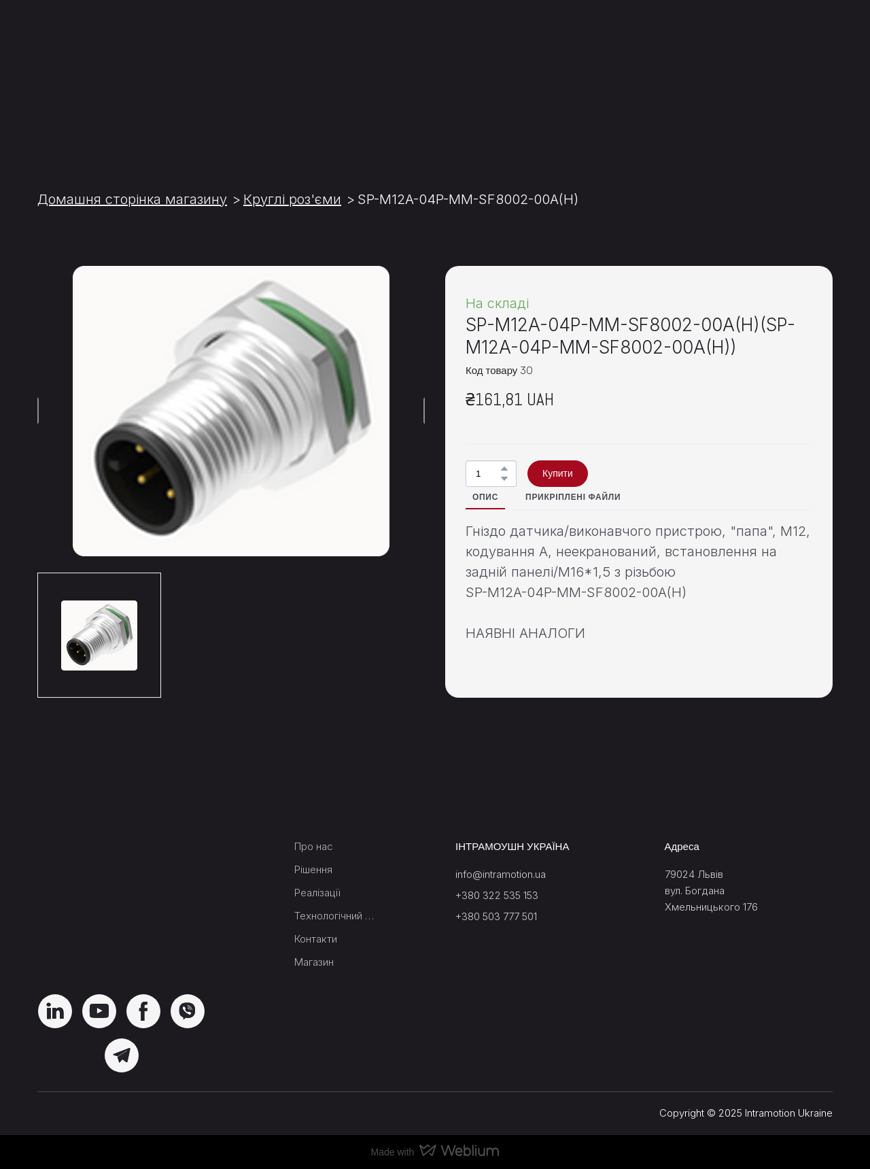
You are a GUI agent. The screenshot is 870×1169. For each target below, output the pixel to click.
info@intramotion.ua (500, 874)
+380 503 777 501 (496, 916)
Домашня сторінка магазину (132, 199)
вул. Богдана (695, 890)
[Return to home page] (120, 80)
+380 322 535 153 (496, 895)
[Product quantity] (487, 474)
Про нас (313, 846)
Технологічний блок (336, 915)
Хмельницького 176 (711, 906)
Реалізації (317, 892)
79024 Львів (694, 874)
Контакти (315, 938)
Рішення (313, 869)
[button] (504, 469)
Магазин (314, 961)
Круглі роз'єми (292, 199)
